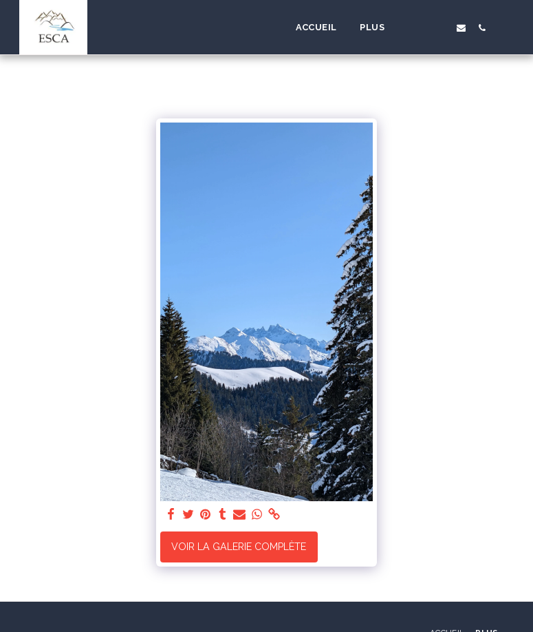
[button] (418, 27)
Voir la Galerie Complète (238, 546)
